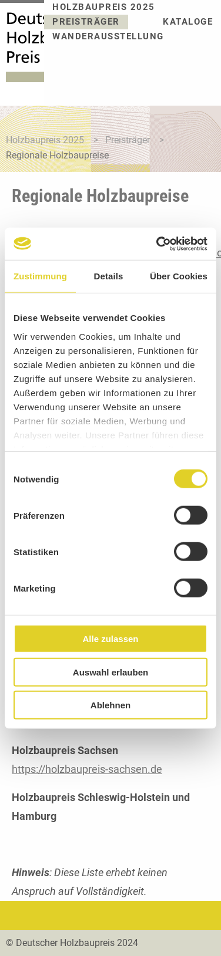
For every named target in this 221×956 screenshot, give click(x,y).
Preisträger (86, 22)
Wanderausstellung (108, 36)
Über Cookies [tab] (178, 276)
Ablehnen (110, 705)
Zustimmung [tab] (40, 276)
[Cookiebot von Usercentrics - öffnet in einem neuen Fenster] (157, 243)
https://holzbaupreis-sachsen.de (87, 769)
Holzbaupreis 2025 (103, 7)
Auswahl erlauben (110, 672)
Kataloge (188, 22)
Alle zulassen (110, 639)
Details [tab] (108, 276)
